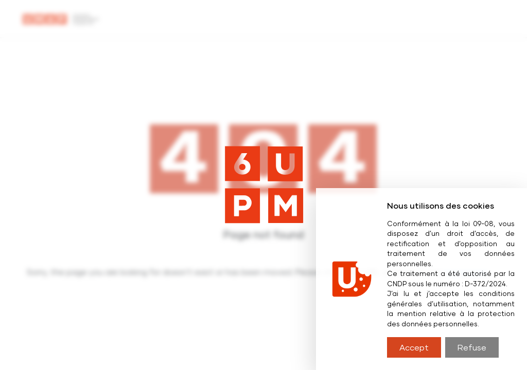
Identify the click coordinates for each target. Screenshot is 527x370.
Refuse (472, 347)
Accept (414, 347)
